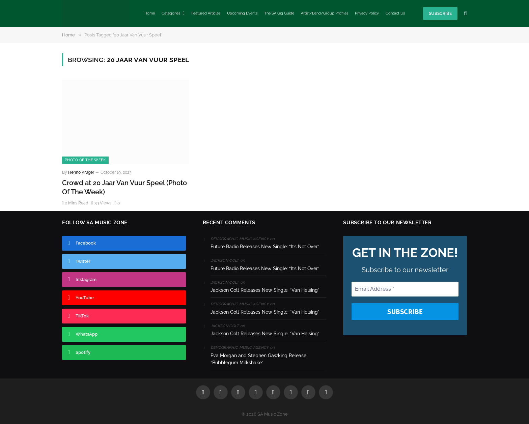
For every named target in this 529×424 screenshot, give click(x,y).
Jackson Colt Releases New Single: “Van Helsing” (265, 290)
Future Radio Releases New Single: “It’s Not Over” (265, 246)
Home (149, 13)
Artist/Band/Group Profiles (324, 13)
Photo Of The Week (85, 160)
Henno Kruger (81, 172)
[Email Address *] (405, 289)
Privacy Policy (367, 13)
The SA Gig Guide (279, 13)
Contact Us (395, 13)
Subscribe (440, 13)
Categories (171, 13)
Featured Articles (205, 13)
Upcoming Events (242, 13)
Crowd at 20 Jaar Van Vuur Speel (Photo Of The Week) (124, 187)
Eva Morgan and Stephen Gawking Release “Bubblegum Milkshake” (258, 359)
